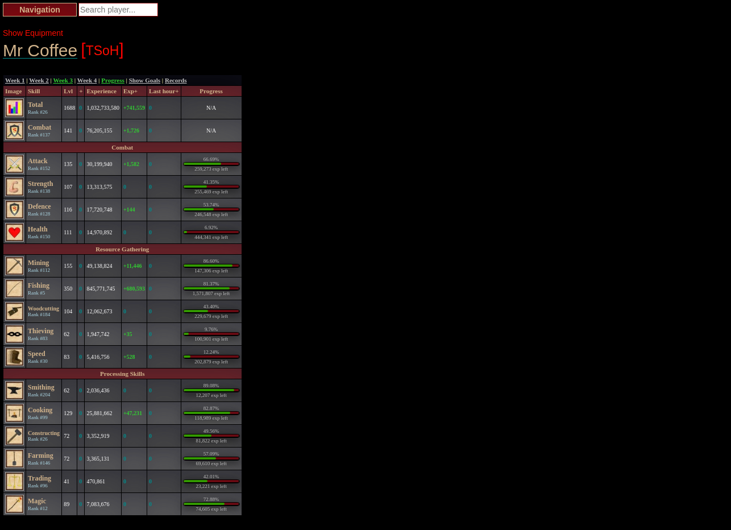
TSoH (102, 49)
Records (176, 80)
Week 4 (87, 80)
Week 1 (15, 80)
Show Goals (144, 80)
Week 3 (63, 80)
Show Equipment (33, 33)
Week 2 (39, 80)
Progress (112, 80)
